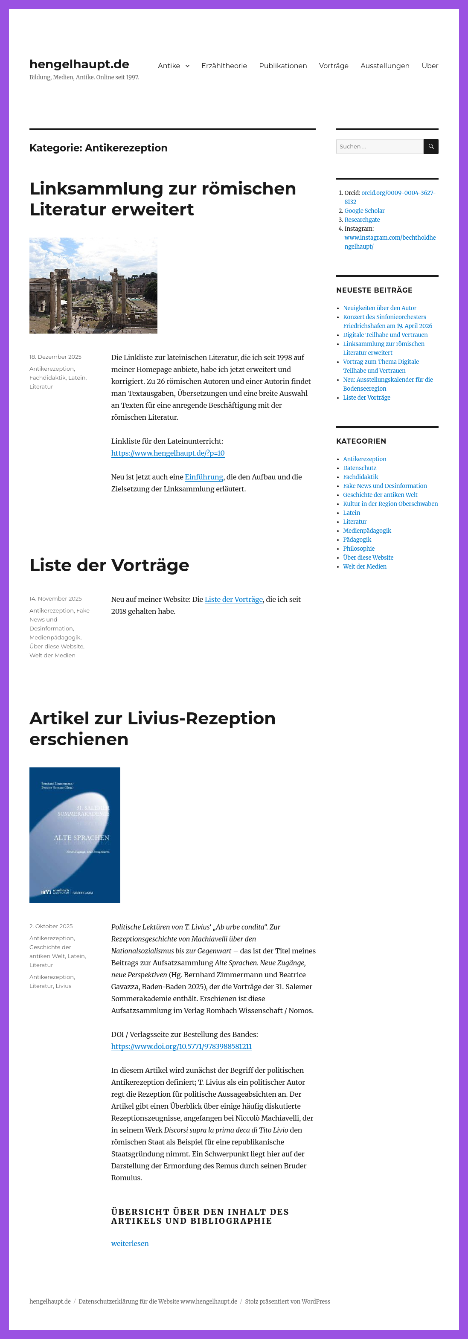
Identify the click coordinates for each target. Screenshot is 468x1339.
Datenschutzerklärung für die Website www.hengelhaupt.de (157, 1301)
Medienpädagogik (55, 637)
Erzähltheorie (224, 66)
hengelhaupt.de (79, 64)
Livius (64, 985)
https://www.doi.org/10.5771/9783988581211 (181, 1046)
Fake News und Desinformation (385, 486)
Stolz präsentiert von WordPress (287, 1301)
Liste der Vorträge (109, 565)
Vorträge (334, 66)
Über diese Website (56, 646)
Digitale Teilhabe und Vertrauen (385, 335)
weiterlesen (130, 1243)
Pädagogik (357, 539)
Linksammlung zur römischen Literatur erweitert (162, 199)
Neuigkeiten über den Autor (380, 308)
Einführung (204, 477)
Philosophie (359, 548)
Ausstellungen (385, 66)
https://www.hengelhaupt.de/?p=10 (168, 453)
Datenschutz (360, 468)
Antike (169, 66)
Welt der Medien (52, 655)
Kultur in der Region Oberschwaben (390, 504)
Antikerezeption (51, 368)
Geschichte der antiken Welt (380, 495)
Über (430, 66)
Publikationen (283, 66)
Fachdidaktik (47, 377)
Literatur (41, 386)
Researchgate (362, 220)
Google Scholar (365, 211)
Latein (77, 377)
